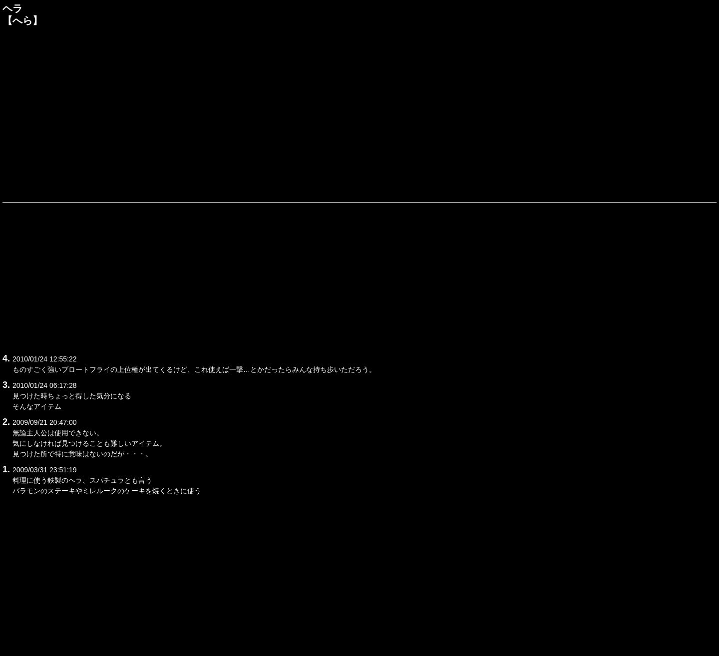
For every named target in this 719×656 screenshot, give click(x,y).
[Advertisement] (359, 113)
